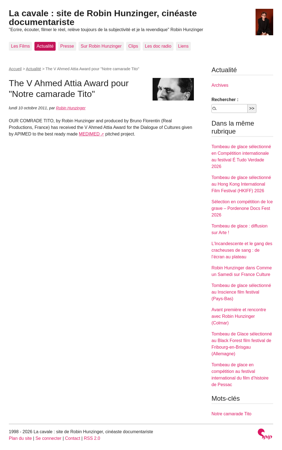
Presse (67, 46)
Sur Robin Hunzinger (101, 46)
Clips (133, 46)
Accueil (15, 69)
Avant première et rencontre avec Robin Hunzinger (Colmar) (239, 316)
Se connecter (48, 438)
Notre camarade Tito (231, 413)
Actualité (45, 46)
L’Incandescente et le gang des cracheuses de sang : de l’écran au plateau (242, 250)
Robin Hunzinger (70, 108)
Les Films (20, 46)
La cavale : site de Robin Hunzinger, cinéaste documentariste (103, 17)
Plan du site (20, 438)
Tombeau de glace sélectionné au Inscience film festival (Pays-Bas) (241, 292)
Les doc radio (158, 46)
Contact (72, 438)
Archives (220, 85)
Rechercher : (225, 99)
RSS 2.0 (92, 438)
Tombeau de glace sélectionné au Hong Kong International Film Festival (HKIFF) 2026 (241, 184)
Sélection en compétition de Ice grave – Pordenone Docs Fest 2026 (242, 208)
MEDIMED (89, 134)
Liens (183, 46)
